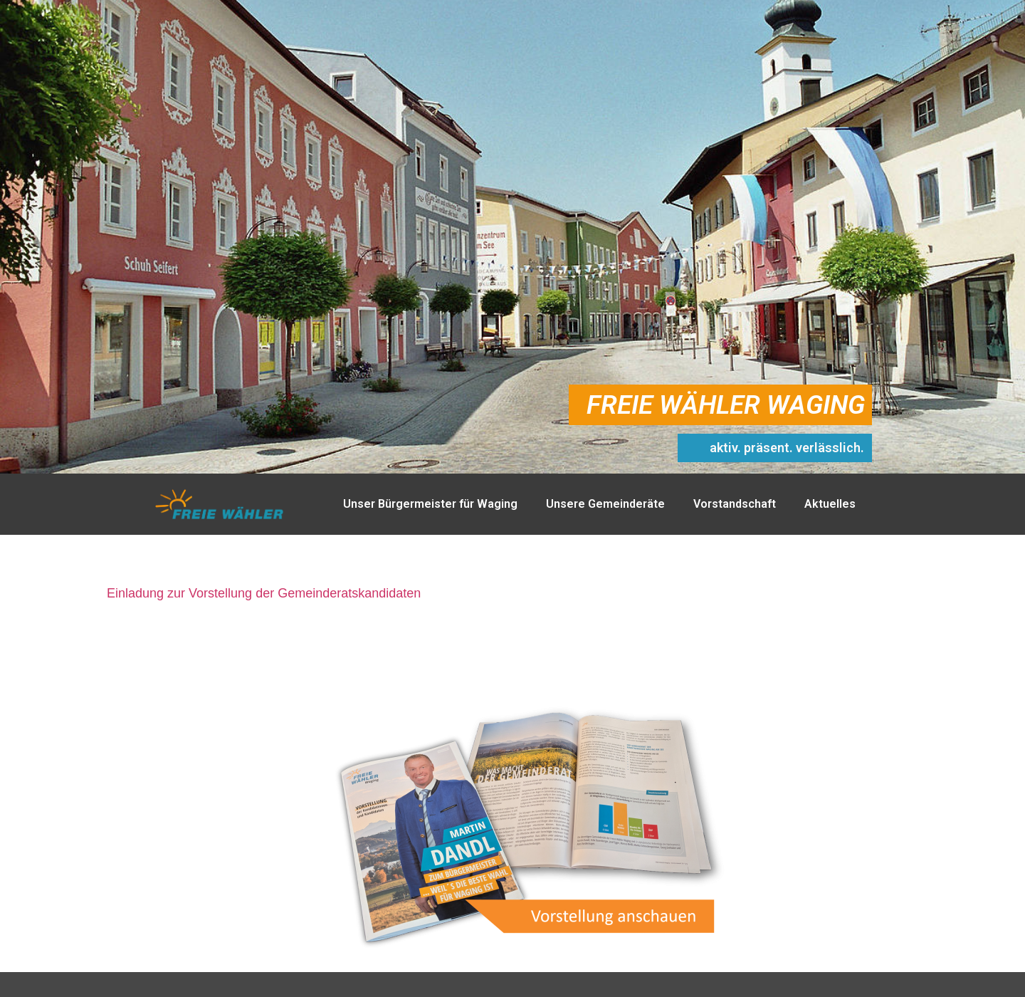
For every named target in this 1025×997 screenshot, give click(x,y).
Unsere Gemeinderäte (605, 504)
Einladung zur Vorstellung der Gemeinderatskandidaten (264, 593)
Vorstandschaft (734, 504)
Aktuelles (830, 504)
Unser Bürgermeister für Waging (430, 504)
